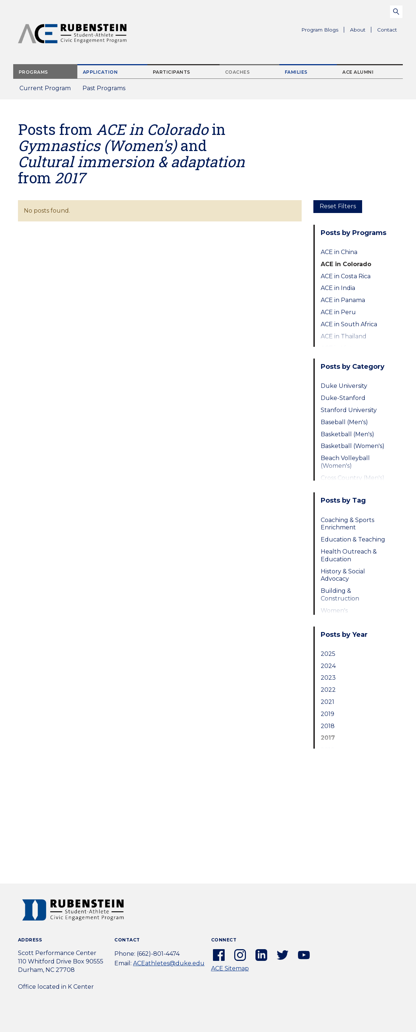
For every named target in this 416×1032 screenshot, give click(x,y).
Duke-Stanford (343, 397)
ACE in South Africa (349, 324)
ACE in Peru (338, 312)
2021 (327, 701)
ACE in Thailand (344, 336)
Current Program (45, 88)
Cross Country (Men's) (352, 477)
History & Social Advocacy (343, 575)
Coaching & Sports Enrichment (347, 524)
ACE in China (339, 252)
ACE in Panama (343, 300)
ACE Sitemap (230, 968)
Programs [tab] (33, 72)
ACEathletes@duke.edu (169, 963)
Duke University (344, 385)
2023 (328, 677)
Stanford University (349, 410)
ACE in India (338, 287)
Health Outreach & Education (349, 555)
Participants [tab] (171, 72)
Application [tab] (100, 72)
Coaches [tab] (237, 72)
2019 (327, 713)
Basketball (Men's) (347, 434)
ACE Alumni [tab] (357, 72)
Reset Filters (338, 206)
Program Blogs (319, 30)
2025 (328, 653)
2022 (328, 689)
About (360, 31)
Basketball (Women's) (352, 445)
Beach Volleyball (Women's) (345, 462)
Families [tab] (296, 72)
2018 (328, 726)
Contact (387, 30)
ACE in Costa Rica (346, 276)
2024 (328, 665)
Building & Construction (340, 594)
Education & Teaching (353, 539)
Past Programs (106, 90)
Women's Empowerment (343, 614)
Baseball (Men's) (344, 422)
